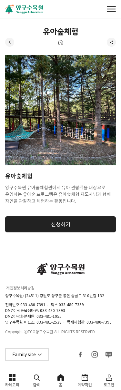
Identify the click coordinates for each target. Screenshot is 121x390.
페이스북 (80, 354)
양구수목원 (24, 9)
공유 (111, 42)
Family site (24, 354)
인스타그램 (94, 354)
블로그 (108, 354)
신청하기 (60, 224)
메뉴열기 (111, 9)
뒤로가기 (9, 42)
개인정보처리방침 (20, 288)
